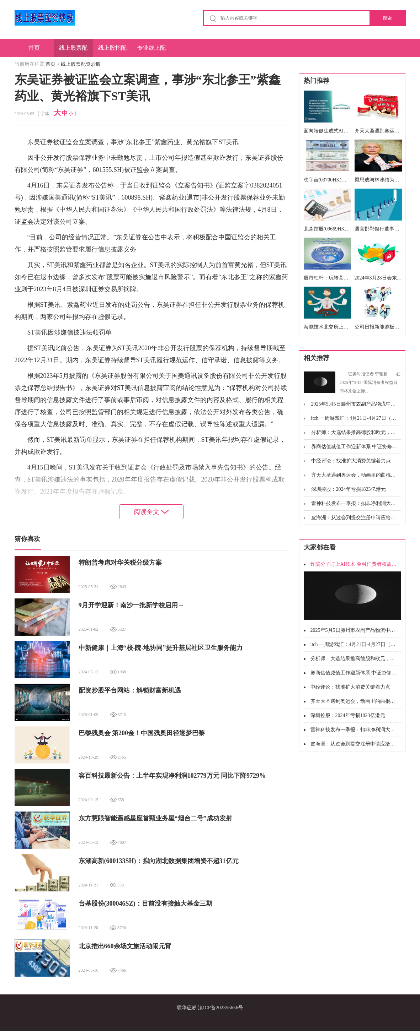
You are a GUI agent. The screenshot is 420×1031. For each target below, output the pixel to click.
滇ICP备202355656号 (220, 1007)
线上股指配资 (112, 51)
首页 (34, 48)
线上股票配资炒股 (73, 51)
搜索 (387, 18)
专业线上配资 (151, 51)
